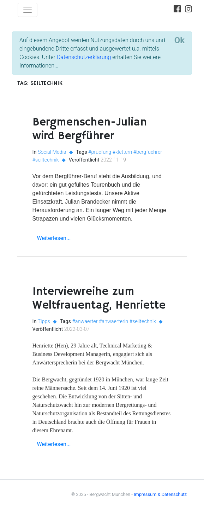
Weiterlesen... (54, 238)
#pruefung (99, 152)
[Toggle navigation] (27, 10)
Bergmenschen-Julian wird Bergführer (89, 129)
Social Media (52, 152)
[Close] (179, 40)
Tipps (44, 321)
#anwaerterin (113, 321)
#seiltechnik (45, 160)
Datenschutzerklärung (84, 57)
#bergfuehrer (147, 152)
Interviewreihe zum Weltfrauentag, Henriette (99, 298)
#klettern (122, 152)
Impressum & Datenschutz (160, 494)
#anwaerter (84, 321)
